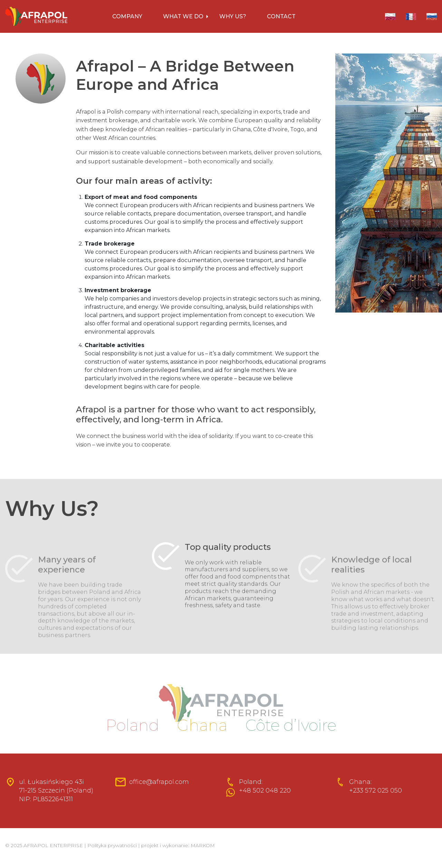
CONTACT (281, 16)
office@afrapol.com (159, 782)
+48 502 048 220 (265, 790)
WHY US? (232, 16)
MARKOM (203, 845)
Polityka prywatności (112, 845)
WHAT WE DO (183, 16)
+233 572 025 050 (375, 790)
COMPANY (127, 16)
